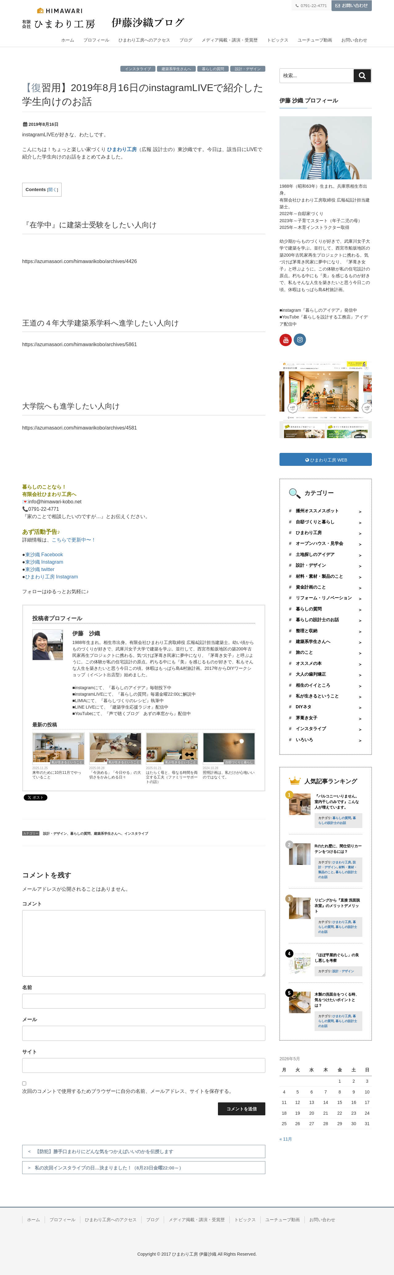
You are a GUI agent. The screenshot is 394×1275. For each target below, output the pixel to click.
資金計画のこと (311, 587)
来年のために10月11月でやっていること (56, 774)
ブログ (185, 40)
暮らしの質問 (213, 69)
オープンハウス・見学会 (319, 543)
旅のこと (304, 652)
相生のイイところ (313, 685)
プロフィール (96, 40)
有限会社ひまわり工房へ (49, 494)
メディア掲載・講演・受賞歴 (230, 40)
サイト (29, 1051)
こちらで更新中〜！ (74, 539)
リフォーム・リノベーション (324, 597)
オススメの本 (309, 663)
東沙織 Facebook (44, 554)
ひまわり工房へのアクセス (144, 40)
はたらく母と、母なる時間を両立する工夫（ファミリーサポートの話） (172, 777)
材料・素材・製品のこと (319, 576)
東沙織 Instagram (44, 562)
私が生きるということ (67, 762)
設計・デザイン (248, 69)
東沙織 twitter (39, 569)
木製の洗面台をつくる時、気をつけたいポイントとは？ (337, 1000)
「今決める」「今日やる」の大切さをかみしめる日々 (115, 774)
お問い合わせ (354, 40)
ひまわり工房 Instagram (51, 576)
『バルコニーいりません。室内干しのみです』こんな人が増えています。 (337, 801)
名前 (27, 987)
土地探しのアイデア (315, 554)
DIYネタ (304, 706)
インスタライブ (138, 69)
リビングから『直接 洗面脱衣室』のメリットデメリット (337, 905)
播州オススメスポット (317, 510)
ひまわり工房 (122, 149)
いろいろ (304, 739)
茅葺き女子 (306, 717)
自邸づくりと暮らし (239, 762)
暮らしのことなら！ (44, 487)
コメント (32, 903)
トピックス (277, 40)
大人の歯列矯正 (311, 674)
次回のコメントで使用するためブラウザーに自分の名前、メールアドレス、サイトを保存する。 (128, 1091)
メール (29, 1019)
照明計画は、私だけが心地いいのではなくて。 (229, 774)
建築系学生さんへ (176, 69)
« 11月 (285, 1139)
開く (52, 189)
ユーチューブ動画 (315, 40)
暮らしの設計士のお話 (317, 619)
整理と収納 (306, 630)
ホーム (67, 40)
